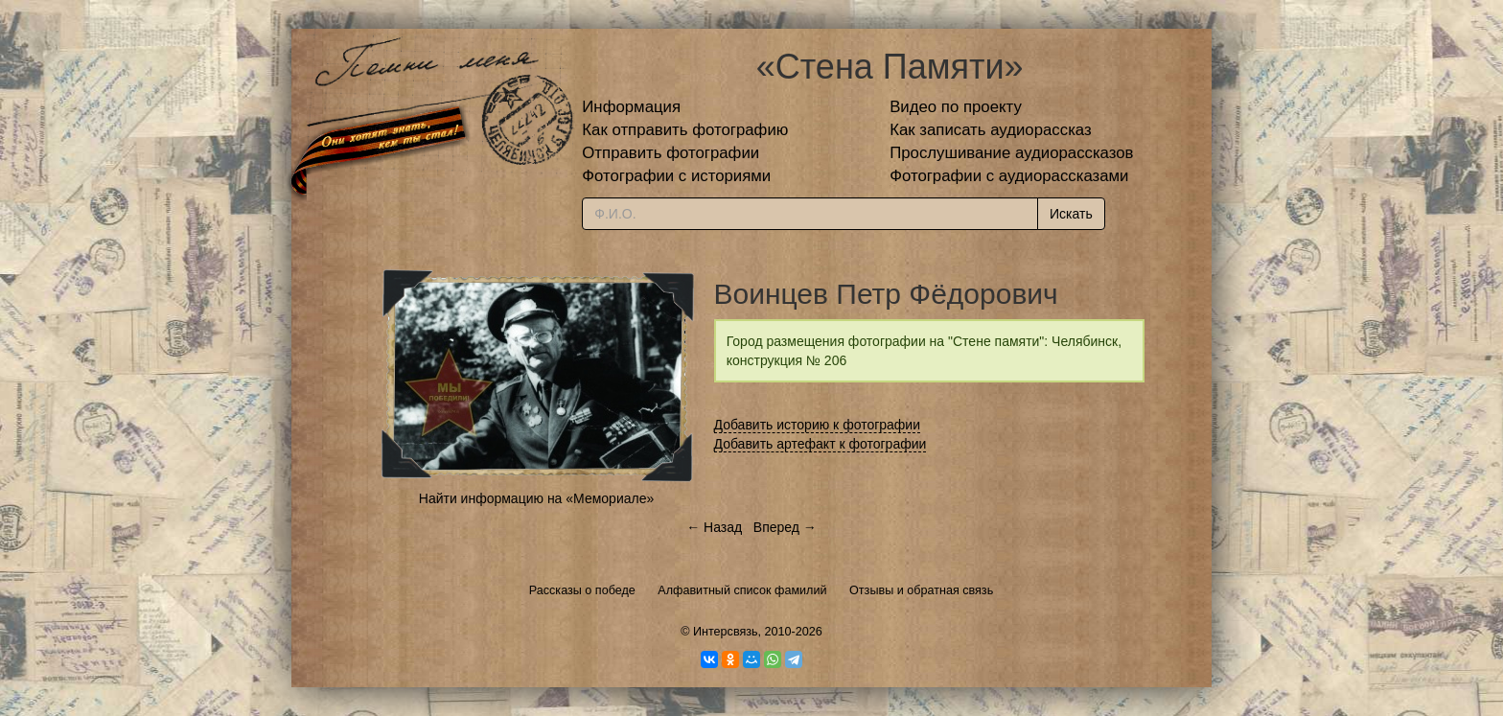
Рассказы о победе (582, 590)
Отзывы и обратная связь (921, 590)
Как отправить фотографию (685, 130)
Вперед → (785, 527)
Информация (631, 107)
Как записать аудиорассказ (991, 130)
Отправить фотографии (670, 153)
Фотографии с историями (676, 176)
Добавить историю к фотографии (817, 424)
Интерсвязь (725, 631)
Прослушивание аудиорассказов (1011, 153)
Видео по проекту (956, 107)
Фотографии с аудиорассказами (1009, 176)
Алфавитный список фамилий (742, 590)
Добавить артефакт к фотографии (820, 443)
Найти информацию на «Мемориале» (536, 498)
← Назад (714, 527)
